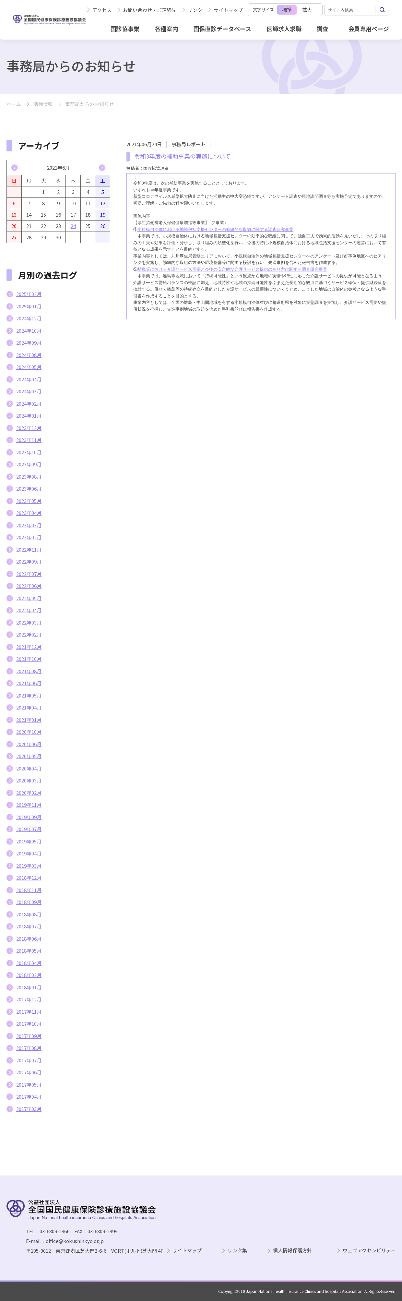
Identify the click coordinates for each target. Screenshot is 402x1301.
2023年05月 (28, 500)
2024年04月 (28, 379)
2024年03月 (28, 391)
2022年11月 (28, 549)
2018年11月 (28, 890)
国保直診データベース (222, 28)
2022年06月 (28, 585)
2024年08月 (28, 355)
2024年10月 (28, 330)
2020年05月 (28, 756)
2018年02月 (28, 975)
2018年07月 (28, 926)
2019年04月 (28, 853)
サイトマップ (228, 9)
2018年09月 (28, 902)
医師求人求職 (284, 28)
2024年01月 (28, 415)
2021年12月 (28, 646)
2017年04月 (28, 1096)
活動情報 (43, 104)
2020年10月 (28, 731)
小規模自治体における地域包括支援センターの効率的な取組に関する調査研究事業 (215, 229)
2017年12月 (28, 999)
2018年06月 (28, 938)
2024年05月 (28, 367)
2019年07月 (28, 829)
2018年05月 (28, 950)
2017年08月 (28, 1047)
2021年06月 (28, 683)
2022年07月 (28, 573)
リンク (195, 9)
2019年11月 (28, 804)
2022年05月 (28, 598)
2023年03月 (28, 525)
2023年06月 (28, 488)
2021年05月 (28, 695)
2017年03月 (28, 1108)
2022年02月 (28, 634)
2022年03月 (28, 622)
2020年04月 (28, 768)
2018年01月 (28, 987)
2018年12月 (28, 877)
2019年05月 (28, 841)
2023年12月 (28, 427)
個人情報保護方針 (292, 1250)
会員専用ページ (368, 28)
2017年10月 (28, 1023)
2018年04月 (28, 963)
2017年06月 (28, 1072)
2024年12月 (28, 318)
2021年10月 (28, 658)
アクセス (102, 9)
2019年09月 (28, 817)
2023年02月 (28, 537)
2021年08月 (28, 671)
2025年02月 (28, 294)
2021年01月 (28, 719)
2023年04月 (28, 512)
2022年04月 (28, 610)
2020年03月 (28, 780)
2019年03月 (28, 865)
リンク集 (237, 1250)
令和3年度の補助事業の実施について (182, 156)
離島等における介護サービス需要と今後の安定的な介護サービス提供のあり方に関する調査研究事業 (232, 269)
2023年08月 (28, 476)
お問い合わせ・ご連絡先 (149, 9)
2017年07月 (28, 1060)
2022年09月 (28, 561)
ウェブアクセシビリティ (369, 1250)
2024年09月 (28, 342)
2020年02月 (28, 792)
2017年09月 (28, 1035)
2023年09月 (28, 464)
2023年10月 (28, 452)
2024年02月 (28, 403)
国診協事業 (124, 28)
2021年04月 (28, 707)
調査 (322, 28)
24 (73, 225)
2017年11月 (28, 1011)
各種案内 (166, 28)
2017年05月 (28, 1084)
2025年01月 (28, 306)
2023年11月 (28, 439)
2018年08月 (28, 914)
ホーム (13, 104)
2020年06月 (28, 744)
